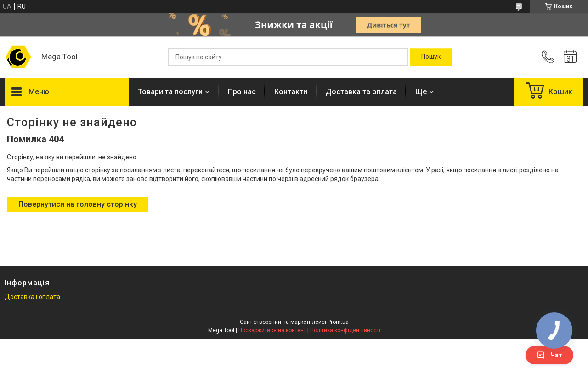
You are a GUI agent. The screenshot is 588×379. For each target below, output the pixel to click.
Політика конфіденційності (345, 330)
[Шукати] (431, 57)
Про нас (242, 91)
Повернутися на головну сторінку (77, 204)
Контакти (290, 91)
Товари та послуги (170, 91)
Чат (549, 355)
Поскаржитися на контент (272, 330)
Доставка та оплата (361, 91)
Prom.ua (338, 322)
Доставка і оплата (32, 296)
